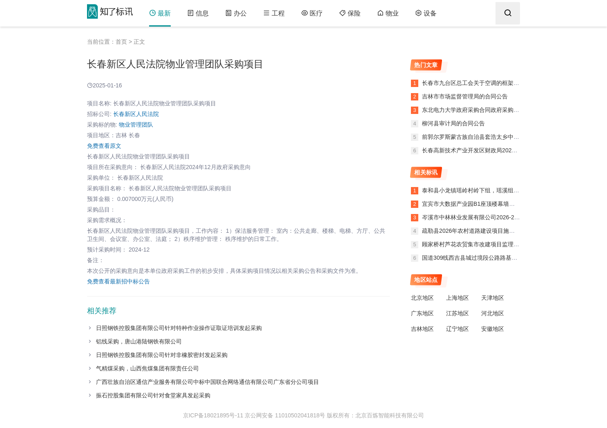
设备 (426, 13)
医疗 (312, 13)
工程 (274, 13)
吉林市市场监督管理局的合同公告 (464, 96)
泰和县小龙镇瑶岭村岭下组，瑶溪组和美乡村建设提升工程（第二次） (510, 190)
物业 (388, 13)
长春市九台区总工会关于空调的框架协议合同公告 (484, 83)
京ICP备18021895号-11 (213, 415)
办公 (236, 13)
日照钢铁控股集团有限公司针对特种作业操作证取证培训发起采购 (179, 328)
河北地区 (492, 313)
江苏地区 (457, 313)
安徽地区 (492, 328)
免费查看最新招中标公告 (118, 281)
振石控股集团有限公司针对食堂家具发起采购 (153, 395)
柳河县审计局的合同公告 (452, 123)
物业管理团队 (136, 124)
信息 (198, 13)
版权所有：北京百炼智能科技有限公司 (375, 415)
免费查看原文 (104, 146)
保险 (350, 13)
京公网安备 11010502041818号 (285, 415)
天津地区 (492, 297)
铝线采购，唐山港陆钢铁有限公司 (139, 341)
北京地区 (422, 297)
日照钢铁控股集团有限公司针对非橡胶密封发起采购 (162, 355)
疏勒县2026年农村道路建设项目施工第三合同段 (482, 230)
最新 (160, 13)
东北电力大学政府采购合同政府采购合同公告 (478, 110)
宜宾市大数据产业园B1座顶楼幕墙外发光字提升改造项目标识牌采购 (508, 204)
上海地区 (457, 297)
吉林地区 (422, 328)
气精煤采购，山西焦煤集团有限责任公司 (147, 368)
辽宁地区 (457, 328)
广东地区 (422, 313)
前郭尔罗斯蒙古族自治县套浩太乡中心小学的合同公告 (489, 137)
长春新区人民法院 (136, 114)
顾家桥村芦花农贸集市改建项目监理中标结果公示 (485, 244)
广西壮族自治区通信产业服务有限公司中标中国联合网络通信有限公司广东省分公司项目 (207, 382)
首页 (121, 41)
